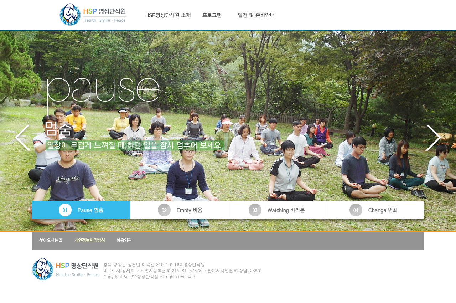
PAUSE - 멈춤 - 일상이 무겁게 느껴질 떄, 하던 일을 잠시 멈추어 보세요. (228, 33)
